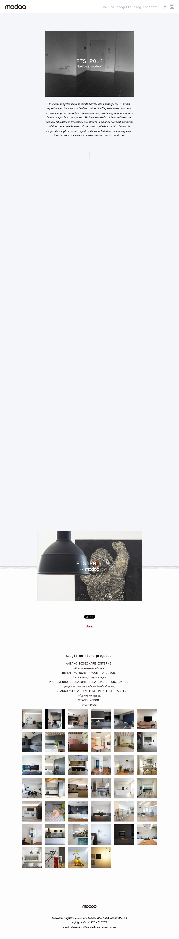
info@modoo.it (81, 922)
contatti (150, 7)
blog (137, 7)
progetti (123, 7)
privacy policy (109, 927)
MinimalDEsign (92, 927)
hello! (109, 7)
